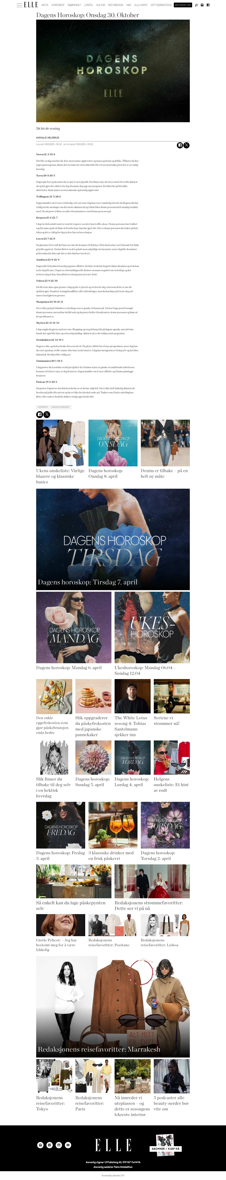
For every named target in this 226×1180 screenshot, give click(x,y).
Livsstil (88, 5)
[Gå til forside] (31, 4)
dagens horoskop (61, 407)
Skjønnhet (74, 5)
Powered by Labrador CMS (113, 1175)
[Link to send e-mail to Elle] (68, 1145)
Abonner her (183, 5)
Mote (45, 5)
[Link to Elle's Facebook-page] (49, 1145)
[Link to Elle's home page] (113, 1145)
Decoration (115, 5)
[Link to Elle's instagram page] (40, 1145)
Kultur (101, 5)
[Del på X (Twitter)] (186, 145)
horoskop (43, 407)
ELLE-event (141, 5)
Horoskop (58, 5)
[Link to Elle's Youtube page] (59, 1145)
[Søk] (196, 5)
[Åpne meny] (19, 4)
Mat (129, 5)
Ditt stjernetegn (161, 5)
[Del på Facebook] (180, 145)
